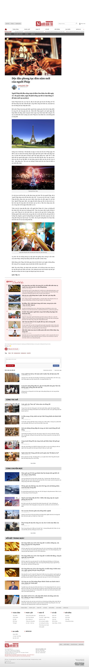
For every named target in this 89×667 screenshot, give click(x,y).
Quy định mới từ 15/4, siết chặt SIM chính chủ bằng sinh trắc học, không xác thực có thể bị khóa (40, 596)
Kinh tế (38, 29)
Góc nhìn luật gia (30, 617)
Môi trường (54, 621)
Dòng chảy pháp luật (30, 615)
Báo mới (81, 644)
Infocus (78, 29)
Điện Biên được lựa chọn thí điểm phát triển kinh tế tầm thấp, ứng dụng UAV (40, 330)
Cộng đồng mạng (69, 621)
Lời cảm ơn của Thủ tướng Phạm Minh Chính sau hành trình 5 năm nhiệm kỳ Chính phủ (40, 582)
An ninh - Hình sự (30, 623)
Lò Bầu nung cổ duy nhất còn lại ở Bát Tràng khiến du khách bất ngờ (41, 417)
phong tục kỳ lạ (17, 353)
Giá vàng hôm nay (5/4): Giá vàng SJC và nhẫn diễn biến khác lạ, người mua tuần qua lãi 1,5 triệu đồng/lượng (40, 286)
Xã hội (47, 29)
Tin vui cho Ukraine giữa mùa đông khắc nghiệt (36, 511)
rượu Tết (28, 353)
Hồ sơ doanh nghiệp (43, 621)
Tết (12, 353)
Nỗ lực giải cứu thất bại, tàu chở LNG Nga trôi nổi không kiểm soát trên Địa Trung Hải (40, 486)
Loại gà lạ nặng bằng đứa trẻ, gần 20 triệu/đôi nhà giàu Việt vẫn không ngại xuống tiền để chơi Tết (40, 386)
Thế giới (15, 623)
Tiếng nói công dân (30, 621)
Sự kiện (14, 619)
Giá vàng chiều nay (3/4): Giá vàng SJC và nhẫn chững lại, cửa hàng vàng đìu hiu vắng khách (40, 543)
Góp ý (12, 23)
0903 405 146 (8, 661)
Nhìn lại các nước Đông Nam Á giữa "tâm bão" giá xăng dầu (38, 295)
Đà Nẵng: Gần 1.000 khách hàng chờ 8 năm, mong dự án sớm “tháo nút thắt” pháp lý (39, 304)
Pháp (9, 353)
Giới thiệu (66, 644)
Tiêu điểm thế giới (18, 34)
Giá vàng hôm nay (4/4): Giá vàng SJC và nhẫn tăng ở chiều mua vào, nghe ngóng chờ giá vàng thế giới (40, 569)
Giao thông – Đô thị (56, 623)
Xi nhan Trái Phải (17, 636)
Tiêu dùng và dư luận (44, 625)
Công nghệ (41, 626)
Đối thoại (15, 621)
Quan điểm (15, 634)
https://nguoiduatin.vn (9, 648)
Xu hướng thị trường (44, 623)
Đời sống (57, 29)
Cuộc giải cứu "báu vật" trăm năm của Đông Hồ (35, 404)
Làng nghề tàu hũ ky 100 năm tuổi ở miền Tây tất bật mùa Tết (40, 374)
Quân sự (33, 34)
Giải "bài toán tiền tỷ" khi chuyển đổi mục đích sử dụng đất (38, 321)
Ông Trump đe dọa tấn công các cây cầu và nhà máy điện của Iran (40, 523)
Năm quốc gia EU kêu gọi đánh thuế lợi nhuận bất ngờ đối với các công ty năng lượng (40, 474)
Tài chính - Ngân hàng (44, 617)
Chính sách (15, 617)
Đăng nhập (56, 365)
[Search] (76, 23)
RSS (61, 644)
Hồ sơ (26, 34)
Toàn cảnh (16, 29)
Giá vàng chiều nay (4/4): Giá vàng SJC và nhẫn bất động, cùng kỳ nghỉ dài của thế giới (41, 556)
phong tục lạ (23, 353)
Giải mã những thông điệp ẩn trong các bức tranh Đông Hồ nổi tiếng (40, 429)
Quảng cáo (18, 23)
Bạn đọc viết (16, 638)
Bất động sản (42, 615)
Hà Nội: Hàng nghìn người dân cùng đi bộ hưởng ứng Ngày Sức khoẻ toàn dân (40, 312)
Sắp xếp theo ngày (58, 370)
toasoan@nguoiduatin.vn (10, 662)
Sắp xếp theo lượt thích (47, 370)
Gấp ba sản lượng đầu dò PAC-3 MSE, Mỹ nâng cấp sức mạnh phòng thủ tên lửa (40, 498)
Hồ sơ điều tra (29, 619)
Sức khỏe (67, 617)
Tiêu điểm (15, 615)
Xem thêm (33, 463)
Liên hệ (7, 23)
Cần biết (67, 619)
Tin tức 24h (74, 644)
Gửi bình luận (10, 365)
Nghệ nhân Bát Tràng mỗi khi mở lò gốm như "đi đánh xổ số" (40, 453)
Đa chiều (68, 29)
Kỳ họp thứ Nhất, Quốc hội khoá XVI (19, 31)
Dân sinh (54, 615)
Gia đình (67, 615)
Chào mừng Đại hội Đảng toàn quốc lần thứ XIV (37, 31)
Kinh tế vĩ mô (42, 619)
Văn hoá (54, 619)
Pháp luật (27, 29)
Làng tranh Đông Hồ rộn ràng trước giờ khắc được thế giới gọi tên (40, 441)
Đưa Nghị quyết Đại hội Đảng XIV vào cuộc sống (58, 31)
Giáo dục (54, 617)
